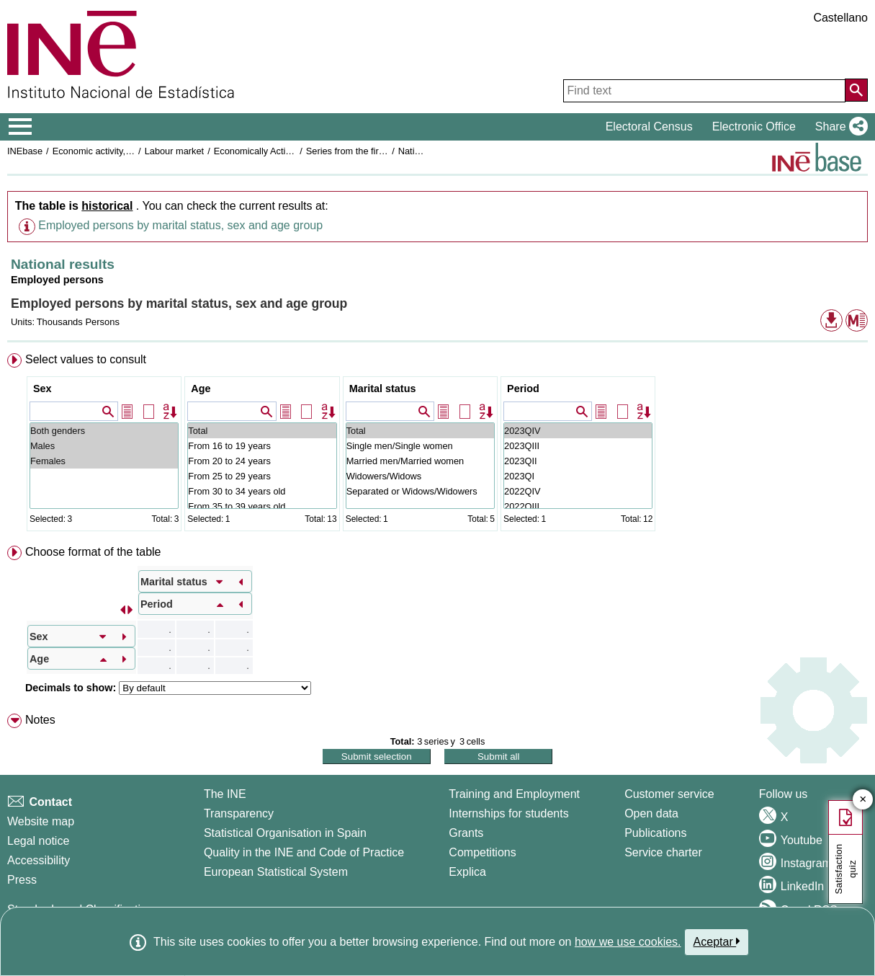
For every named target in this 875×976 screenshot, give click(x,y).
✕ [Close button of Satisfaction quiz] (863, 800)
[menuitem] (437, 445)
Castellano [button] (840, 18)
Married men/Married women (420, 461)
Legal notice (38, 841)
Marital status (382, 388)
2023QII (578, 461)
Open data (651, 813)
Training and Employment (514, 794)
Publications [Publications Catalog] (655, 833)
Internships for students (508, 813)
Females (104, 461)
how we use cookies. (628, 942)
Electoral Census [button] (649, 126)
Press (22, 880)
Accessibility (38, 860)
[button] (838, 127)
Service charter (663, 852)
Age (200, 388)
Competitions (482, 852)
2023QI (578, 476)
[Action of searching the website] (856, 90)
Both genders (104, 430)
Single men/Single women (420, 445)
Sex (42, 388)
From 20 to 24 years (262, 461)
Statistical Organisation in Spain (285, 833)
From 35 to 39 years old (262, 506)
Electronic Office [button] (754, 126)
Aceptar (717, 941)
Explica (467, 872)
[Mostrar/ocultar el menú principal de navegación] (20, 127)
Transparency (239, 813)
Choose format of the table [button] (93, 552)
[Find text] (704, 90)
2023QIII (578, 445)
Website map (40, 821)
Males (104, 445)
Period (523, 388)
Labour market (175, 151)
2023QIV (578, 430)
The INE (225, 794)
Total (262, 430)
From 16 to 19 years (262, 445)
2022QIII (578, 506)
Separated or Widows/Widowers (420, 491)
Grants (466, 833)
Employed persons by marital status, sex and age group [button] (180, 225)
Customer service (669, 794)
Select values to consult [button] (85, 359)
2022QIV (578, 491)
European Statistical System (276, 872)
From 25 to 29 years (262, 476)
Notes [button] (40, 720)
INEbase (24, 151)
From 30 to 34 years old (262, 491)
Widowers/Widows (420, 476)
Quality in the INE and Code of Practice (304, 852)
